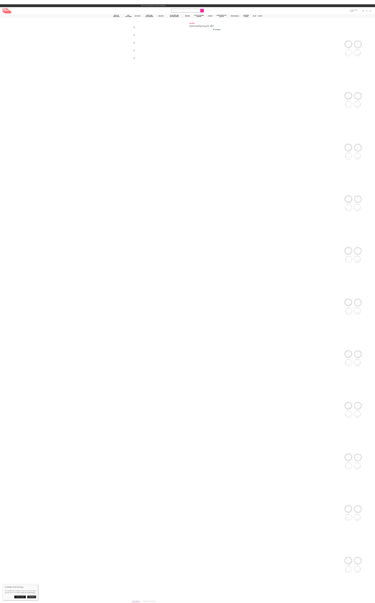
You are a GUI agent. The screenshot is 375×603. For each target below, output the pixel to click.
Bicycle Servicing (116, 16)
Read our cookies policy (28, 592)
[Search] (187, 10)
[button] (367, 10)
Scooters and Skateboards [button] (174, 16)
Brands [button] (187, 16)
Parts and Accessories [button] (149, 16)
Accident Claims (246, 16)
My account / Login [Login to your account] (354, 11)
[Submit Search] (202, 10)
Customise (32, 597)
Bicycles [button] (137, 16)
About (260, 16)
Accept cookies (20, 597)
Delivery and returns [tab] (149, 601)
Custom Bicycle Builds (221, 16)
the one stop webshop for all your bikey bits (187, 5)
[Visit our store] (363, 10)
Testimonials (235, 16)
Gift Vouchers (128, 16)
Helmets (161, 16)
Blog (254, 16)
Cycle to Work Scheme (199, 16)
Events (210, 16)
